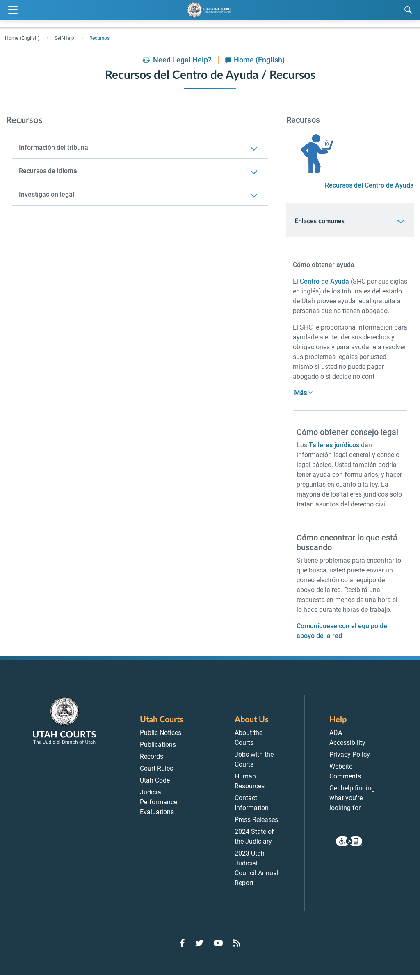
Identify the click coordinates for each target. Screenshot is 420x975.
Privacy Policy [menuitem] (349, 754)
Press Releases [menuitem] (256, 820)
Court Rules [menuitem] (156, 768)
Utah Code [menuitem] (155, 780)
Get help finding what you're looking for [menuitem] (352, 798)
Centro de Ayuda (324, 281)
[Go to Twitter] (199, 943)
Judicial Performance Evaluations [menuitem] (158, 802)
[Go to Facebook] (182, 943)
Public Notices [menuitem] (160, 733)
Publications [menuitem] (158, 744)
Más (300, 393)
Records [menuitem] (151, 756)
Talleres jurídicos (334, 445)
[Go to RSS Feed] (236, 943)
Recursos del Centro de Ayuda (369, 185)
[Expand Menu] (13, 10)
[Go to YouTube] (218, 943)
